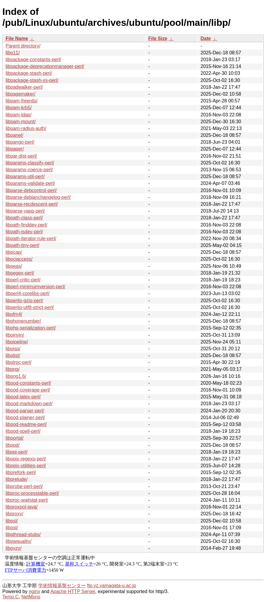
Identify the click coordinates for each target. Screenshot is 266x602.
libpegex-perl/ (20, 272)
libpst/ (12, 527)
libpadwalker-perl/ (24, 87)
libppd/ (13, 445)
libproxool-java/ (22, 506)
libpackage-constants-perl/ (33, 59)
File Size (157, 38)
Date (205, 38)
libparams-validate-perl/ (30, 183)
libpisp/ (13, 348)
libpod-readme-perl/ (26, 424)
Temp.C (10, 596)
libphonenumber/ (23, 321)
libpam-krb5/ (19, 107)
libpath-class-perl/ (24, 217)
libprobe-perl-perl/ (24, 486)
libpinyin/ (15, 335)
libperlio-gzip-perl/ (24, 300)
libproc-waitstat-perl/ (27, 500)
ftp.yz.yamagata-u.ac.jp (111, 585)
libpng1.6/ (16, 376)
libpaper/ (15, 148)
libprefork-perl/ (21, 472)
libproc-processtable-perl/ (32, 493)
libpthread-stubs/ (23, 534)
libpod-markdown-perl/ (29, 403)
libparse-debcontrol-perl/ (31, 190)
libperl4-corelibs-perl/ (28, 293)
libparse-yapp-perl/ (25, 210)
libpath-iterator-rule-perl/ (31, 238)
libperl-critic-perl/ (23, 279)
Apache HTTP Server (72, 591)
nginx (34, 591)
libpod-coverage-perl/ (28, 389)
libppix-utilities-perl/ (26, 465)
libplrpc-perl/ (18, 362)
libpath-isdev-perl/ (24, 231)
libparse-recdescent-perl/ (32, 204)
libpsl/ (12, 520)
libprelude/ (17, 479)
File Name (17, 38)
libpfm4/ (14, 314)
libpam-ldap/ (18, 114)
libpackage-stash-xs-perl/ (32, 80)
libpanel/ (14, 135)
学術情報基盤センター (62, 585)
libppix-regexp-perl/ (26, 458)
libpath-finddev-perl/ (26, 224)
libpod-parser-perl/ (25, 410)
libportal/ (14, 438)
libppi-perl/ (17, 451)
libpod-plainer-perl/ (25, 417)
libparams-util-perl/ (25, 176)
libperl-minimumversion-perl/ (35, 286)
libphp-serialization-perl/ (31, 327)
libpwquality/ (18, 541)
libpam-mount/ (21, 121)
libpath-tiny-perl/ (22, 245)
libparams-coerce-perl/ (29, 169)
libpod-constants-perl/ (28, 383)
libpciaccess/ (19, 259)
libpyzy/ (13, 548)
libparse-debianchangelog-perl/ (38, 197)
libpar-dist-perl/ (21, 156)
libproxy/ (14, 513)
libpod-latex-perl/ (23, 396)
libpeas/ (14, 266)
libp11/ (13, 52)
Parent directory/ (23, 45)
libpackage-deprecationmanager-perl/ (45, 66)
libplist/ (13, 355)
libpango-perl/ (20, 142)
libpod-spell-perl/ (23, 431)
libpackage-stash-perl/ (29, 73)
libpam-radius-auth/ (26, 128)
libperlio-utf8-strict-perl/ (30, 307)
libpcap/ (14, 252)
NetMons (30, 596)
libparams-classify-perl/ (30, 162)
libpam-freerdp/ (22, 100)
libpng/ (13, 369)
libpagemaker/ (21, 93)
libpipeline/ (17, 341)
